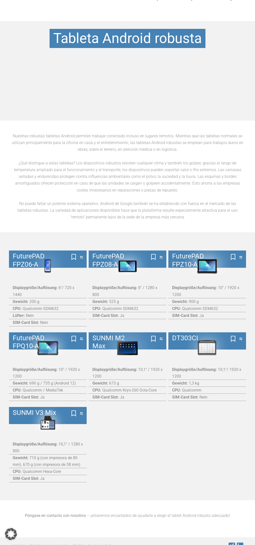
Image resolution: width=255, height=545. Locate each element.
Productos (79, 16)
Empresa (193, 16)
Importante (162, 16)
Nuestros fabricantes (120, 16)
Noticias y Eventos (231, 16)
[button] (11, 534)
